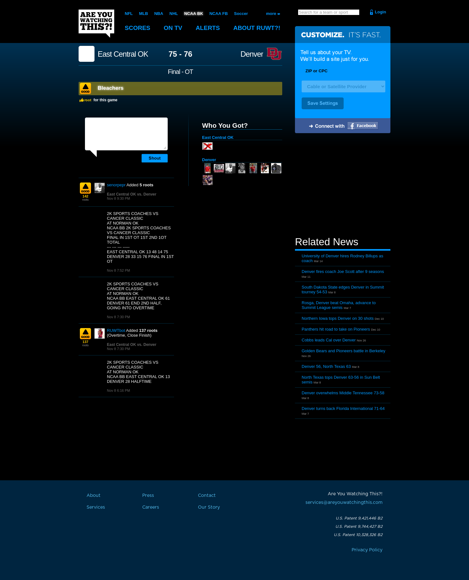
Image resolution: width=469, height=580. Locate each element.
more (271, 13)
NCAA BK (193, 13)
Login (380, 12)
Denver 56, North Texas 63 (326, 366)
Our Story (209, 507)
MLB (143, 13)
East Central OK (123, 54)
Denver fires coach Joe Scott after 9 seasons (343, 271)
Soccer (241, 13)
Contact (207, 495)
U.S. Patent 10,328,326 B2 (358, 535)
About (256, 28)
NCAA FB (218, 13)
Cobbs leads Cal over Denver (329, 340)
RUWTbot (116, 330)
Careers (150, 507)
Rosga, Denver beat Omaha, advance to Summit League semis (339, 305)
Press (148, 495)
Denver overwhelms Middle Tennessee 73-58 (343, 392)
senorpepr (116, 185)
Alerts (208, 28)
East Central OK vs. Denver (131, 194)
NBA (158, 13)
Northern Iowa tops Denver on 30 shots (338, 318)
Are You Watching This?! (96, 24)
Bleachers (110, 88)
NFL (129, 13)
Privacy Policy (367, 550)
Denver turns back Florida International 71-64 (343, 408)
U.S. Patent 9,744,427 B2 (358, 526)
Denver (252, 54)
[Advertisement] (342, 186)
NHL (174, 13)
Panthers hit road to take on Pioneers (336, 329)
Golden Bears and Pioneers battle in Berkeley (343, 350)
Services (96, 507)
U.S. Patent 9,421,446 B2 (359, 518)
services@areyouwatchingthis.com (343, 502)
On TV (173, 28)
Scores (137, 28)
